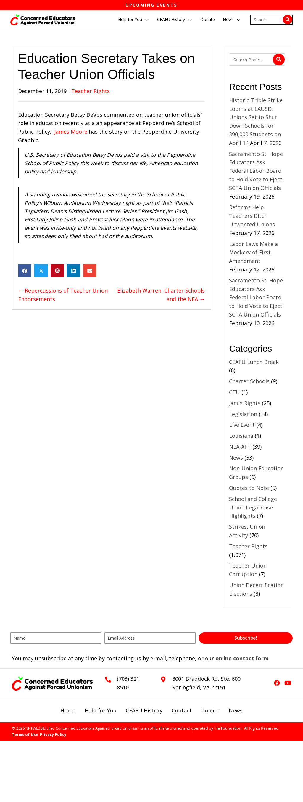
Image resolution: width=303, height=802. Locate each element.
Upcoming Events (151, 5)
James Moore (70, 131)
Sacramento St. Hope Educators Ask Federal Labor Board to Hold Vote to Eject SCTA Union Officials (256, 170)
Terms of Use (25, 734)
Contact (182, 710)
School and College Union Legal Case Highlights (253, 507)
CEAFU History (144, 710)
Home (67, 710)
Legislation (243, 414)
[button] (147, 20)
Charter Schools (249, 381)
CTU (234, 392)
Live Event (242, 424)
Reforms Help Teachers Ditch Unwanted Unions (252, 216)
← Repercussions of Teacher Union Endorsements (63, 295)
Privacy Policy (53, 734)
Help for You (101, 710)
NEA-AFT (240, 446)
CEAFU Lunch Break (254, 361)
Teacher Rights (90, 91)
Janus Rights (244, 403)
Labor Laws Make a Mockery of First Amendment (253, 252)
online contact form (242, 658)
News (236, 457)
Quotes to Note (249, 487)
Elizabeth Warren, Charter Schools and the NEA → (161, 295)
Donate (210, 710)
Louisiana (241, 435)
